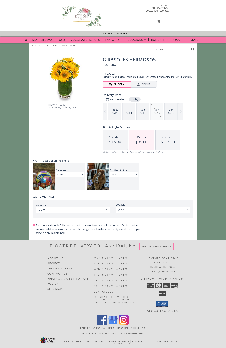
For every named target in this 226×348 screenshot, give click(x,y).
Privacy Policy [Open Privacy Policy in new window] (142, 341)
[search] (192, 49)
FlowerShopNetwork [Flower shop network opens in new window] (115, 341)
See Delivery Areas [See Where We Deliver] (157, 246)
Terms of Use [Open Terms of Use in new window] (123, 343)
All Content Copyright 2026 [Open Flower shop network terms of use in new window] (81, 341)
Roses (61, 39)
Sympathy (114, 39)
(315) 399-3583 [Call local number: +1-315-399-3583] (162, 10)
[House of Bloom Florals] (81, 26)
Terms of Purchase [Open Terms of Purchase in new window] (167, 341)
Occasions (137, 39)
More (196, 39)
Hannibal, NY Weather (95, 333)
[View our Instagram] (124, 323)
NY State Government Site (128, 333)
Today (135, 99)
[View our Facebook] (102, 323)
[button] (161, 21)
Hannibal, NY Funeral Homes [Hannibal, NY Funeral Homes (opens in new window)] (97, 327)
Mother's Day (42, 39)
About (179, 39)
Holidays (159, 39)
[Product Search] (173, 49)
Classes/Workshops (85, 39)
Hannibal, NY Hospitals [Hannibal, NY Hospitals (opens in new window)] (131, 327)
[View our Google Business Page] (113, 323)
